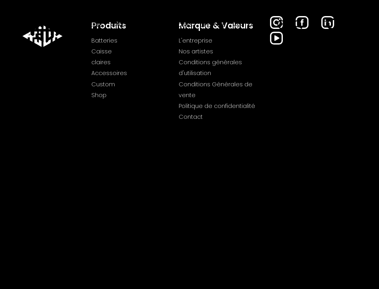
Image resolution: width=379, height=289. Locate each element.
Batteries (89, 25)
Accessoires (174, 25)
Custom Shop (245, 28)
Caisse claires (121, 28)
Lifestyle (212, 25)
